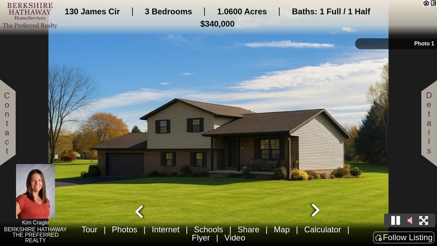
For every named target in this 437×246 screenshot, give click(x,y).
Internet (166, 229)
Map (282, 229)
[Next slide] (315, 211)
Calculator (322, 229)
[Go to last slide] (140, 211)
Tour (90, 229)
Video (234, 237)
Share (248, 229)
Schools (208, 229)
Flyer (201, 237)
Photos (125, 229)
